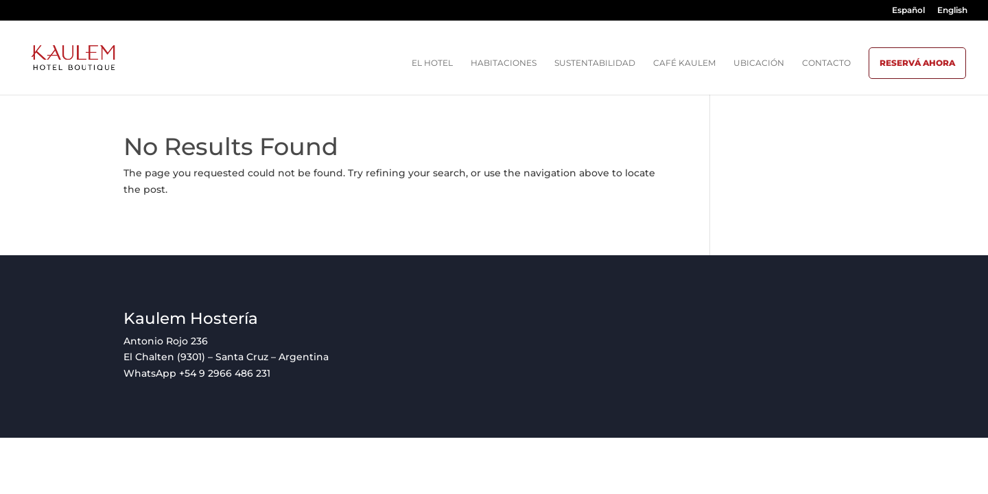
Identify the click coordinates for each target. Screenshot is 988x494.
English (952, 10)
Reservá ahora (917, 63)
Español (908, 10)
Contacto (826, 63)
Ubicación (758, 63)
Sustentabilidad (594, 63)
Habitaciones (504, 63)
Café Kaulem (684, 63)
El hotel (432, 63)
